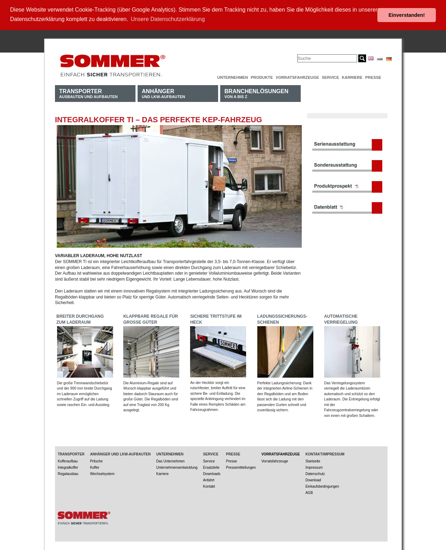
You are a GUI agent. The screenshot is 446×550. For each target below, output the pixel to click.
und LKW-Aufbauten (163, 92)
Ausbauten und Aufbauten (88, 92)
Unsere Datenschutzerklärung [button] (168, 19)
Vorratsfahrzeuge (297, 77)
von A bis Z (256, 92)
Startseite (312, 460)
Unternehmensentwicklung (176, 467)
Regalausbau (68, 473)
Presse (373, 77)
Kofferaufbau (68, 460)
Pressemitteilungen (241, 467)
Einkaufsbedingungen (322, 486)
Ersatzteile (211, 467)
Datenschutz (315, 473)
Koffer (94, 467)
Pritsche (96, 460)
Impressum (313, 467)
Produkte (262, 77)
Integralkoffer (68, 467)
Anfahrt (208, 479)
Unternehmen (232, 77)
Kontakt (209, 486)
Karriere (352, 77)
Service (330, 77)
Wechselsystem (102, 473)
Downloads (211, 473)
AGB (309, 492)
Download (313, 479)
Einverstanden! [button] (407, 15)
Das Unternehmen (170, 460)
